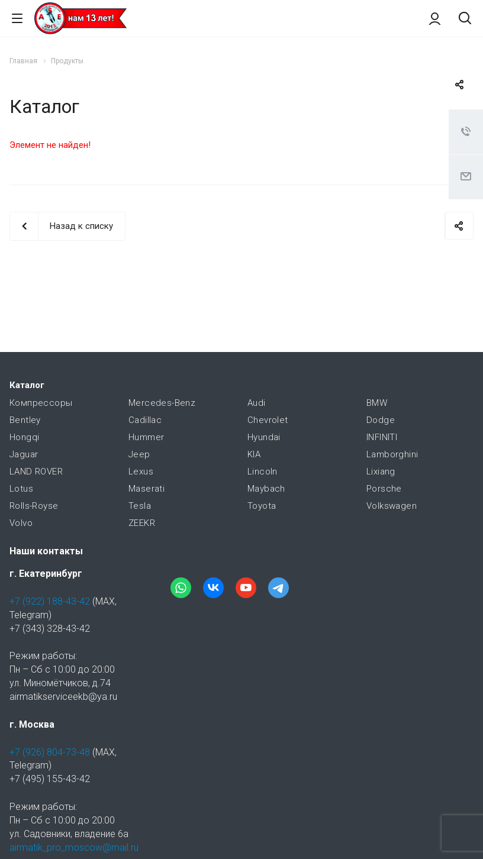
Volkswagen (391, 505)
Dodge (380, 420)
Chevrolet (267, 420)
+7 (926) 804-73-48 (49, 752)
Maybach (266, 488)
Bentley (25, 420)
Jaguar (23, 454)
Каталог (26, 385)
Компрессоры (40, 403)
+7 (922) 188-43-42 (49, 601)
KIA (253, 454)
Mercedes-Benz (161, 403)
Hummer (146, 437)
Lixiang (380, 471)
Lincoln (262, 471)
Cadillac (145, 420)
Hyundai (264, 437)
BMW (376, 403)
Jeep (139, 454)
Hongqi (24, 437)
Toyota (261, 505)
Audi (256, 403)
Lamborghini (392, 454)
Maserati (146, 488)
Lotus (21, 488)
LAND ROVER (36, 471)
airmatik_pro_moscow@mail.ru (74, 847)
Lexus (140, 471)
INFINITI (381, 437)
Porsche (384, 488)
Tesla (139, 505)
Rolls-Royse (33, 505)
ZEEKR (141, 523)
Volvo (21, 523)
